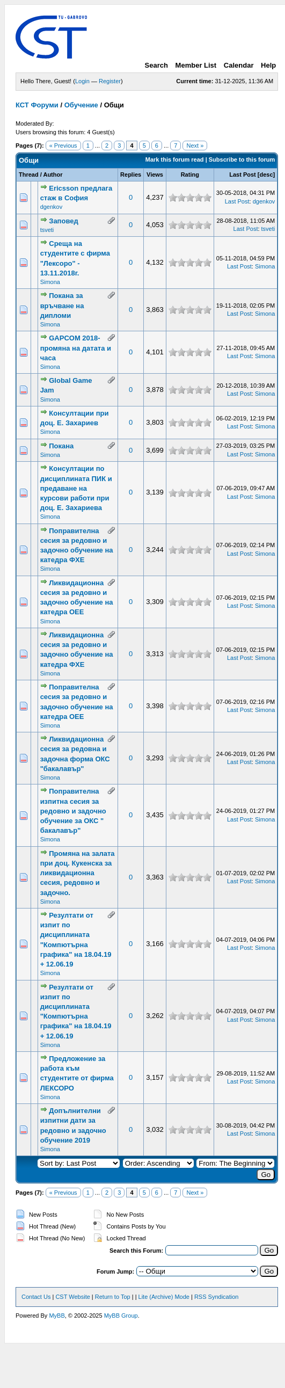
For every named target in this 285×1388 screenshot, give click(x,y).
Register (110, 81)
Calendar (239, 65)
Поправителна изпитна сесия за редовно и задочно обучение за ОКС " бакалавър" (73, 810)
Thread (29, 174)
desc (266, 174)
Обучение (81, 105)
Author (52, 174)
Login (82, 81)
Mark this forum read (174, 159)
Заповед (63, 221)
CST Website (72, 1296)
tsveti (47, 230)
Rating (190, 174)
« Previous (63, 145)
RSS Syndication (216, 1296)
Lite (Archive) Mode (163, 1296)
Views (155, 174)
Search (156, 65)
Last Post (242, 174)
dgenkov (51, 207)
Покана (61, 446)
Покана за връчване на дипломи (62, 305)
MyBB (56, 1315)
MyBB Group (121, 1315)
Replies (130, 174)
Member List (196, 65)
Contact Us (35, 1296)
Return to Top (112, 1296)
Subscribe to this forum (242, 159)
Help (268, 65)
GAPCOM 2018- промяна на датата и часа (75, 347)
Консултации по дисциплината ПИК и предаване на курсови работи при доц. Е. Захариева (76, 488)
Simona (50, 282)
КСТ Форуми (37, 105)
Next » (194, 145)
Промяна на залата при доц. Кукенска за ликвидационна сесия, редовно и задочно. (77, 873)
